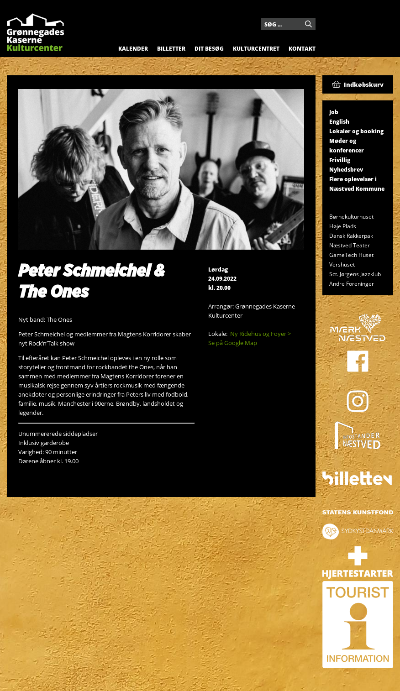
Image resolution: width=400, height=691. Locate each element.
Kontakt (302, 48)
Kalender (133, 48)
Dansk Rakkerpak (351, 236)
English (339, 122)
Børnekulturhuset (351, 216)
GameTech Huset (351, 255)
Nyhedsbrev (346, 169)
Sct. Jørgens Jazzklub (355, 274)
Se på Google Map (232, 343)
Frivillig (339, 160)
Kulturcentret (256, 48)
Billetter (171, 48)
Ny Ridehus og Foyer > (260, 334)
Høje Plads (342, 226)
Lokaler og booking (356, 131)
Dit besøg (209, 48)
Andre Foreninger (351, 284)
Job (333, 112)
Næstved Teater (349, 245)
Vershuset (342, 264)
